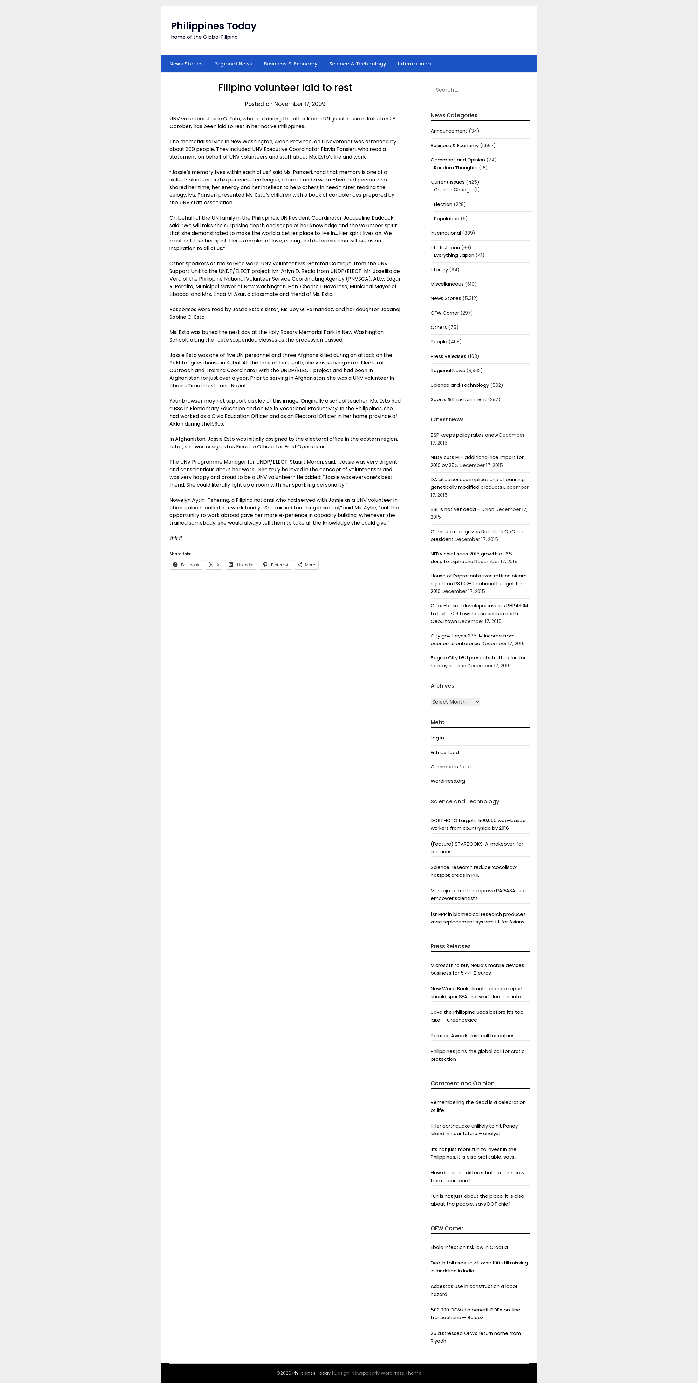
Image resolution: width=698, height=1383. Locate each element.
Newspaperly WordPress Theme (386, 1373)
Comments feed (451, 766)
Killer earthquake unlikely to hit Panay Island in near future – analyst (474, 1129)
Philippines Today (214, 26)
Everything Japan (454, 255)
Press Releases (448, 356)
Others (439, 327)
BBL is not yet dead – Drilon (462, 509)
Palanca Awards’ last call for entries (473, 1035)
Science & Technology (358, 63)
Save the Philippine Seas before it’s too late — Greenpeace (477, 1016)
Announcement (449, 130)
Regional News (233, 63)
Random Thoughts (456, 167)
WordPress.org (448, 781)
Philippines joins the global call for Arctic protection (477, 1055)
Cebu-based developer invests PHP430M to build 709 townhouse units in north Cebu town (479, 613)
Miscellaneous (447, 284)
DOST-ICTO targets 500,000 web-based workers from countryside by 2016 (478, 824)
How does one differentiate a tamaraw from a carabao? (477, 1176)
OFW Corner (445, 313)
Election (443, 204)
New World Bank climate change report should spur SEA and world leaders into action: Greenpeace (477, 992)
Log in (437, 737)
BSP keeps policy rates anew (464, 435)
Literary (439, 269)
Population (446, 218)
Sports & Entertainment (459, 399)
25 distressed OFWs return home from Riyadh (476, 1337)
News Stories (186, 63)
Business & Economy (291, 63)
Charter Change (453, 189)
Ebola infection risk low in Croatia (469, 1247)
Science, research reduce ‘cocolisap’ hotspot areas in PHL (474, 871)
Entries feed (445, 752)
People (439, 341)
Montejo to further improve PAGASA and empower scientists (478, 894)
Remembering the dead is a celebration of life (478, 1106)
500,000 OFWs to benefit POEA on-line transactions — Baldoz (475, 1313)
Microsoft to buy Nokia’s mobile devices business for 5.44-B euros (477, 969)
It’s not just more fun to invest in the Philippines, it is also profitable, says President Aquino (474, 1153)
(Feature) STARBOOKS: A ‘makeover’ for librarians (477, 848)
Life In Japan (445, 247)
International (415, 63)
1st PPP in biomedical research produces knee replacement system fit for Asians (478, 918)
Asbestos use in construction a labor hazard (474, 1290)
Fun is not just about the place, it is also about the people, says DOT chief (477, 1200)
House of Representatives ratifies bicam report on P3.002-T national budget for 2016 (479, 583)
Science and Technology (460, 385)
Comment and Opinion (458, 159)
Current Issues (448, 182)
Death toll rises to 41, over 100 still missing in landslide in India (479, 1266)
